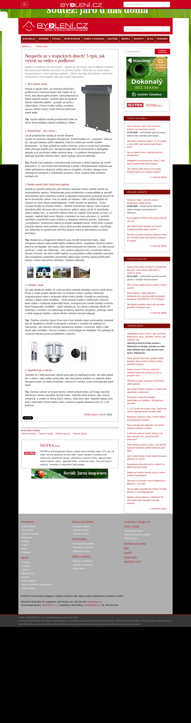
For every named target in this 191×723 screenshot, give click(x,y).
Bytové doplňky (28, 580)
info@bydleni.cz (94, 602)
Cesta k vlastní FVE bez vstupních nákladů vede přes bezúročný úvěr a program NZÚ (144, 372)
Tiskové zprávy (80, 433)
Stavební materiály (30, 534)
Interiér (25, 557)
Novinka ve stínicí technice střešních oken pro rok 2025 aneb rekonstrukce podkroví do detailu (147, 237)
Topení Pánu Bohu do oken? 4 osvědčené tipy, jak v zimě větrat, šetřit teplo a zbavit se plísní (147, 270)
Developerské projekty (83, 543)
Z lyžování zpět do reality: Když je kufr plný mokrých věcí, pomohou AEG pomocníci (145, 436)
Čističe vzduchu (62, 433)
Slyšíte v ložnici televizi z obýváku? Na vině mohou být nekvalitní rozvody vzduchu (145, 500)
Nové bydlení (79, 539)
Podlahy (25, 541)
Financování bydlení (83, 521)
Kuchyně (25, 562)
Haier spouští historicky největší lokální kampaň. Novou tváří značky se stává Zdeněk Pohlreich (145, 361)
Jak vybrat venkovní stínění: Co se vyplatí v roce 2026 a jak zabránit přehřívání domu (146, 144)
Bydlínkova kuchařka (135, 543)
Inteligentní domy (81, 551)
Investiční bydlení (81, 526)
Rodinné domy (28, 526)
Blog (126, 548)
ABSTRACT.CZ (132, 561)
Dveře (24, 545)
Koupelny (25, 566)
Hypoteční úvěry (80, 530)
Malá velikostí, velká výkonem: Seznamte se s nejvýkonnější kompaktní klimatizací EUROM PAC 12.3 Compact (146, 296)
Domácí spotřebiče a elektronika (36, 584)
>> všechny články (158, 177)
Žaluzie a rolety (46, 433)
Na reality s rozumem (83, 547)
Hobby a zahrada (81, 556)
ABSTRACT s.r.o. (50, 605)
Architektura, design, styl (137, 521)
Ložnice (25, 569)
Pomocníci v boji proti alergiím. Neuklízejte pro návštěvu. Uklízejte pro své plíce (145, 400)
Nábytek (25, 577)
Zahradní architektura (83, 565)
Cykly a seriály (132, 526)
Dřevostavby (27, 530)
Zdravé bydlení (28, 588)
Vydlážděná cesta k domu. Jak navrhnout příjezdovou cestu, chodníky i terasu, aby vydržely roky (146, 336)
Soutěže (128, 552)
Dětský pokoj (27, 573)
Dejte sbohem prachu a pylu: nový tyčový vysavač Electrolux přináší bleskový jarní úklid (146, 447)
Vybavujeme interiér (133, 531)
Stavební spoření (81, 534)
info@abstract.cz (92, 605)
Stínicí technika (29, 433)
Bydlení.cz (27, 46)
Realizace (26, 552)
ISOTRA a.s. (50, 445)
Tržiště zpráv (91, 414)
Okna (24, 548)
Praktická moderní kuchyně (137, 534)
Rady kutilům (79, 568)
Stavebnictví (27, 521)
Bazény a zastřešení (82, 561)
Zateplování (27, 537)
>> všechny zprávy (158, 508)
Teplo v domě (130, 538)
